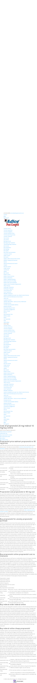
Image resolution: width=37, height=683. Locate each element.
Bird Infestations (7, 247)
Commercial (6, 269)
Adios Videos (6, 322)
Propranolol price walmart (6, 431)
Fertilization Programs (8, 288)
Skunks (5, 262)
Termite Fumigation (8, 231)
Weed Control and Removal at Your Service (13, 296)
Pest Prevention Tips (8, 314)
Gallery (5, 271)
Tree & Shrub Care (8, 290)
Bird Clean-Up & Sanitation (10, 252)
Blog (5, 216)
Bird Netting (6, 249)
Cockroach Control (8, 254)
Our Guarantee (7, 319)
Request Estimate (7, 306)
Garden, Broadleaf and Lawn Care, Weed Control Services (16, 295)
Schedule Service (7, 303)
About (5, 317)
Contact (5, 214)
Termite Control (7, 228)
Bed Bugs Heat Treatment (9, 242)
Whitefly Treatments (8, 293)
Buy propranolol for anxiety (6, 435)
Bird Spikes (6, 250)
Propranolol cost (3, 433)
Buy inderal (2, 438)
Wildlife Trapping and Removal (10, 260)
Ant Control (6, 239)
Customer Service (7, 300)
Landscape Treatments (9, 287)
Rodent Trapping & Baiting (9, 279)
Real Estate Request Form (9, 308)
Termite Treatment (8, 236)
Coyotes (5, 265)
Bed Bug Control (7, 241)
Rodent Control (7, 274)
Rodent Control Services (9, 276)
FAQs (5, 320)
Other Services (7, 285)
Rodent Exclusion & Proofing (10, 281)
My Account (6, 217)
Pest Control (6, 238)
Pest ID (5, 312)
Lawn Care (6, 298)
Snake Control (7, 268)
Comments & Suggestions (9, 309)
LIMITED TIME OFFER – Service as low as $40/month (15, 301)
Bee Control (6, 273)
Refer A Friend (7, 311)
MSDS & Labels (7, 316)
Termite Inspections (8, 230)
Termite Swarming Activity (9, 234)
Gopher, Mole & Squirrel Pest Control (12, 258)
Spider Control (7, 255)
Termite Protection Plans (9, 233)
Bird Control (6, 246)
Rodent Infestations (8, 277)
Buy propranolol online (5, 436)
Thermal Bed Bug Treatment (10, 244)
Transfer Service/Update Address (11, 304)
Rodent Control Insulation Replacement (12, 284)
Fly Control (6, 257)
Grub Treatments (7, 292)
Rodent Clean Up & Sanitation (10, 282)
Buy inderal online (4, 439)
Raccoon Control (7, 266)
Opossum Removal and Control (10, 263)
